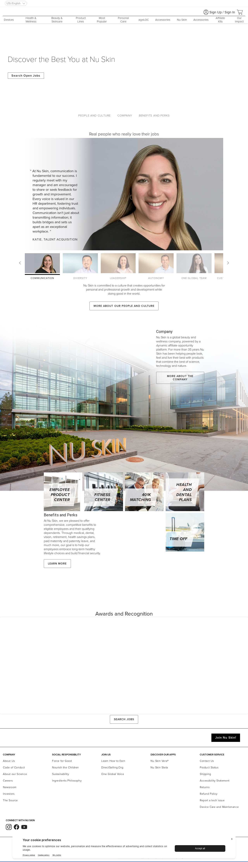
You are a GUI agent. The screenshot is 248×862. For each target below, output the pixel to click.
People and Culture (94, 115)
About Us (9, 761)
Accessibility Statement (215, 780)
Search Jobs (124, 719)
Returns (204, 787)
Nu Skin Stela (159, 767)
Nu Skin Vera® (160, 761)
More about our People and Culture (124, 306)
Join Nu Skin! (225, 738)
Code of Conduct (14, 767)
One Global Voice (112, 774)
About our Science (15, 774)
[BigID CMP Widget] (124, 848)
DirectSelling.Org (112, 767)
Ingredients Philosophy (67, 780)
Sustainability (60, 774)
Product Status (209, 767)
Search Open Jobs (25, 76)
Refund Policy (209, 793)
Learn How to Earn (113, 761)
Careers (8, 780)
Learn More (57, 563)
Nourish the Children (65, 767)
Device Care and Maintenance (219, 807)
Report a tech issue (212, 800)
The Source (10, 800)
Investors (8, 793)
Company (124, 115)
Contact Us (207, 761)
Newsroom (9, 787)
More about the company (180, 378)
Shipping (205, 774)
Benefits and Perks (154, 115)
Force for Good (62, 761)
